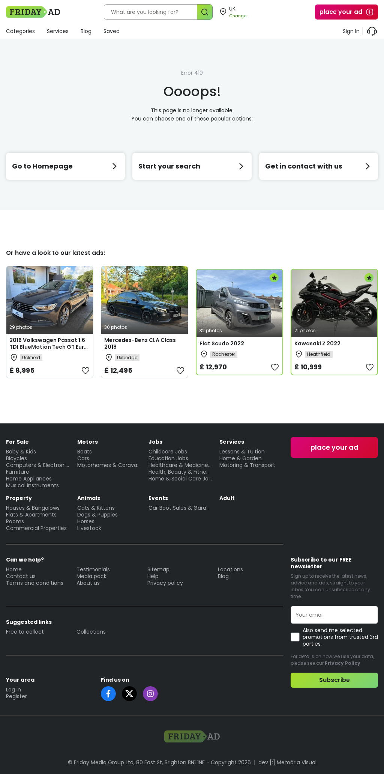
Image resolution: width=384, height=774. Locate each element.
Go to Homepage (65, 166)
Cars (83, 458)
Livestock (89, 528)
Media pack (91, 576)
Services (58, 31)
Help (153, 576)
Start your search (191, 166)
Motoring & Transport (247, 465)
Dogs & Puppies (97, 514)
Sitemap (158, 569)
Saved (112, 31)
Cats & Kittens (96, 507)
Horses (85, 521)
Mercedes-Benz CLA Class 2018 (140, 343)
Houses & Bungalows (33, 507)
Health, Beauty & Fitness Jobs (180, 471)
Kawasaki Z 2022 (317, 343)
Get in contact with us (318, 166)
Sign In (351, 31)
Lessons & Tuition (242, 451)
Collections (91, 631)
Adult (227, 498)
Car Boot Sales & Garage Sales (180, 507)
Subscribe (334, 680)
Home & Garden (240, 458)
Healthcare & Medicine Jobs (180, 465)
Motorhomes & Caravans (109, 465)
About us (88, 583)
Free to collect (25, 631)
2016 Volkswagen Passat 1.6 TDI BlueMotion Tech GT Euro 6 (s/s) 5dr (48, 346)
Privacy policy (165, 583)
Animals (88, 498)
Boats (84, 451)
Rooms (15, 521)
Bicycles (16, 458)
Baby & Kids (21, 451)
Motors (87, 441)
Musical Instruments (32, 485)
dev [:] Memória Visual (287, 762)
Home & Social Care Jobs (180, 478)
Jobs (155, 441)
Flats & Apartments (31, 514)
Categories (20, 31)
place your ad (347, 12)
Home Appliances (29, 478)
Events (158, 498)
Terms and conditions (34, 583)
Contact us (21, 576)
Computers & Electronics (38, 465)
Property (19, 498)
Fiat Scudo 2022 (222, 343)
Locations (230, 569)
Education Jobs (168, 458)
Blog (86, 31)
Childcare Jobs (167, 451)
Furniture (17, 471)
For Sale (17, 441)
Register (16, 696)
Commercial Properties (36, 528)
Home (14, 569)
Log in (13, 689)
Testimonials (93, 569)
